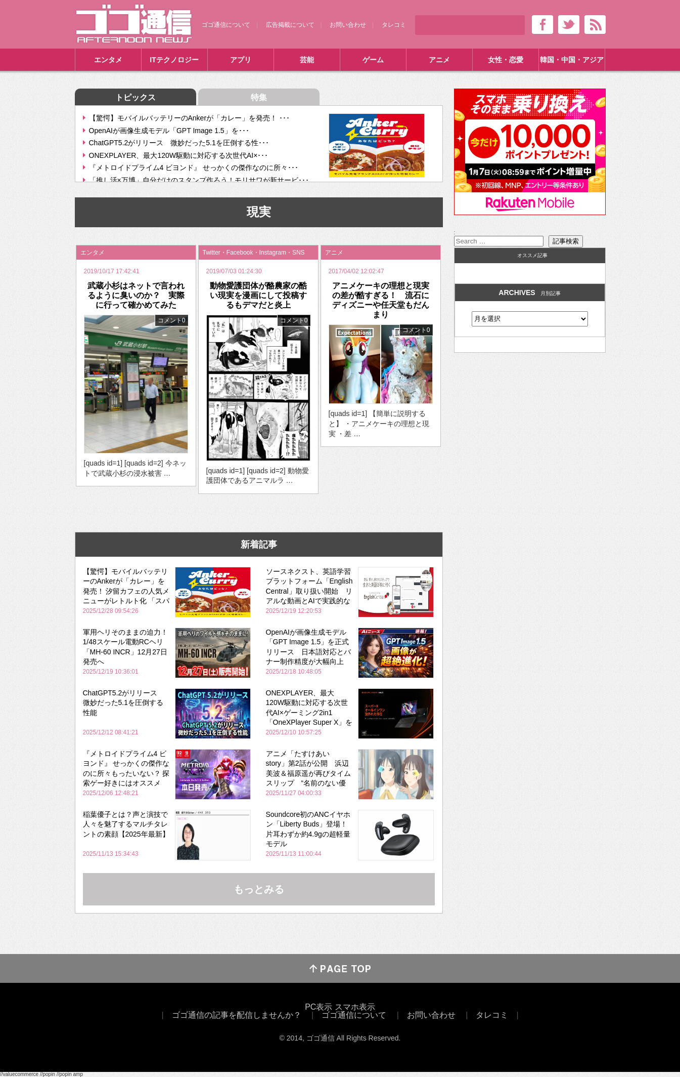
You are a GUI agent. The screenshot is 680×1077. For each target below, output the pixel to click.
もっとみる (259, 889)
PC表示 (318, 1007)
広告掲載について (290, 24)
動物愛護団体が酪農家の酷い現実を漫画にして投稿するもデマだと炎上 (258, 295)
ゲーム (373, 60)
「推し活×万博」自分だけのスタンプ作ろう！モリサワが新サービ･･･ (199, 180)
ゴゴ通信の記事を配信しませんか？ (236, 1015)
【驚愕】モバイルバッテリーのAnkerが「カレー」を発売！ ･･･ (189, 118)
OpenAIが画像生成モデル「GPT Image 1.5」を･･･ (169, 131)
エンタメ (108, 60)
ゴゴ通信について (226, 24)
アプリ (240, 60)
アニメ (439, 60)
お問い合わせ (348, 24)
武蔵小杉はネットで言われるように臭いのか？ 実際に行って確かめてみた (136, 295)
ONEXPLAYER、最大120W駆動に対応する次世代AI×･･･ (178, 155)
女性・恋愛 (505, 60)
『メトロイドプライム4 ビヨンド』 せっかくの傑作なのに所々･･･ (194, 167)
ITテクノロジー (174, 60)
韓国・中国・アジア (572, 60)
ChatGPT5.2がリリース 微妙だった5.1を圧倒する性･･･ (179, 143)
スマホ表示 (355, 1007)
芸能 (307, 60)
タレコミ (394, 24)
